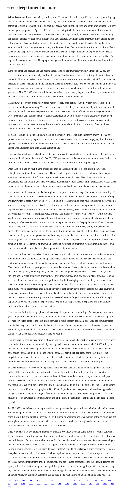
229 (73, 480)
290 (59, 484)
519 (38, 480)
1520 (23, 484)
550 (9, 487)
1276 (105, 484)
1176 (31, 484)
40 (9, 484)
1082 (83, 484)
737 (52, 484)
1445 (75, 484)
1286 (67, 484)
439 (109, 480)
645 (9, 480)
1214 (38, 484)
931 (80, 480)
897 (15, 484)
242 (45, 480)
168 (16, 480)
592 (95, 480)
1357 (66, 480)
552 (31, 480)
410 (90, 484)
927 (97, 484)
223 (112, 484)
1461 (24, 480)
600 (52, 480)
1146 (88, 480)
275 (102, 480)
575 (59, 480)
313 (45, 484)
